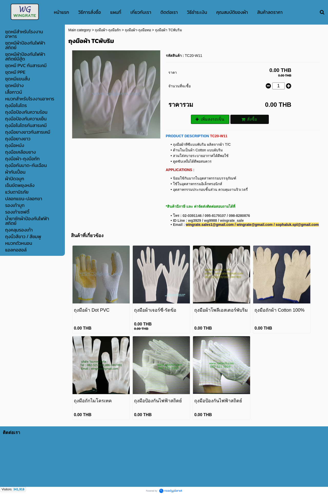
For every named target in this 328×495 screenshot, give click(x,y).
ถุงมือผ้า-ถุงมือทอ (138, 30)
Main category (79, 30)
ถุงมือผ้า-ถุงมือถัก (108, 30)
